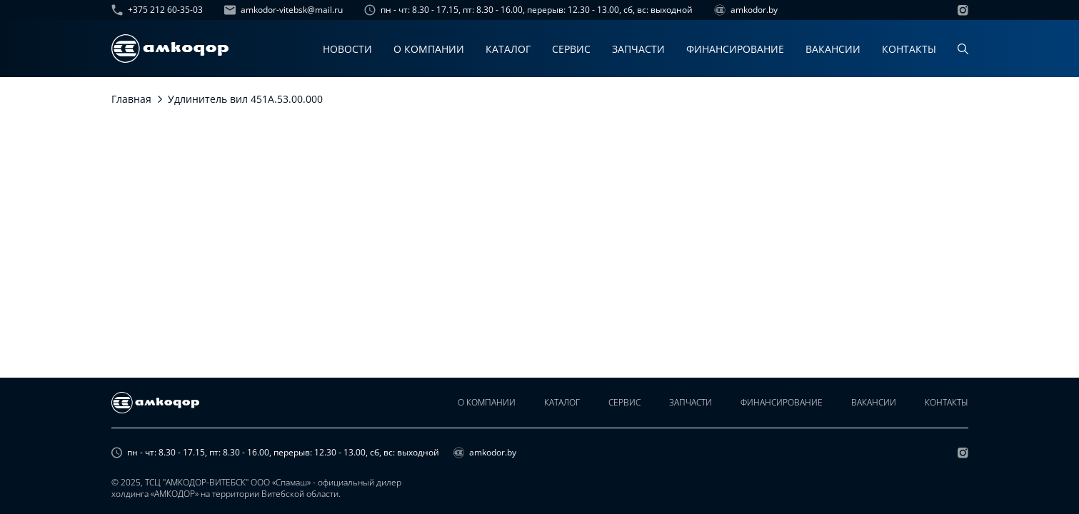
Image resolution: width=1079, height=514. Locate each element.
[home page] (170, 48)
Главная (131, 99)
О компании (428, 49)
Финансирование (735, 49)
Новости (347, 49)
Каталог (508, 49)
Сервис (571, 49)
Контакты (909, 49)
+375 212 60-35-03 (157, 10)
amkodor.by (746, 10)
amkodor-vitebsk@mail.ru (283, 10)
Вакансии (833, 49)
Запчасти (638, 49)
